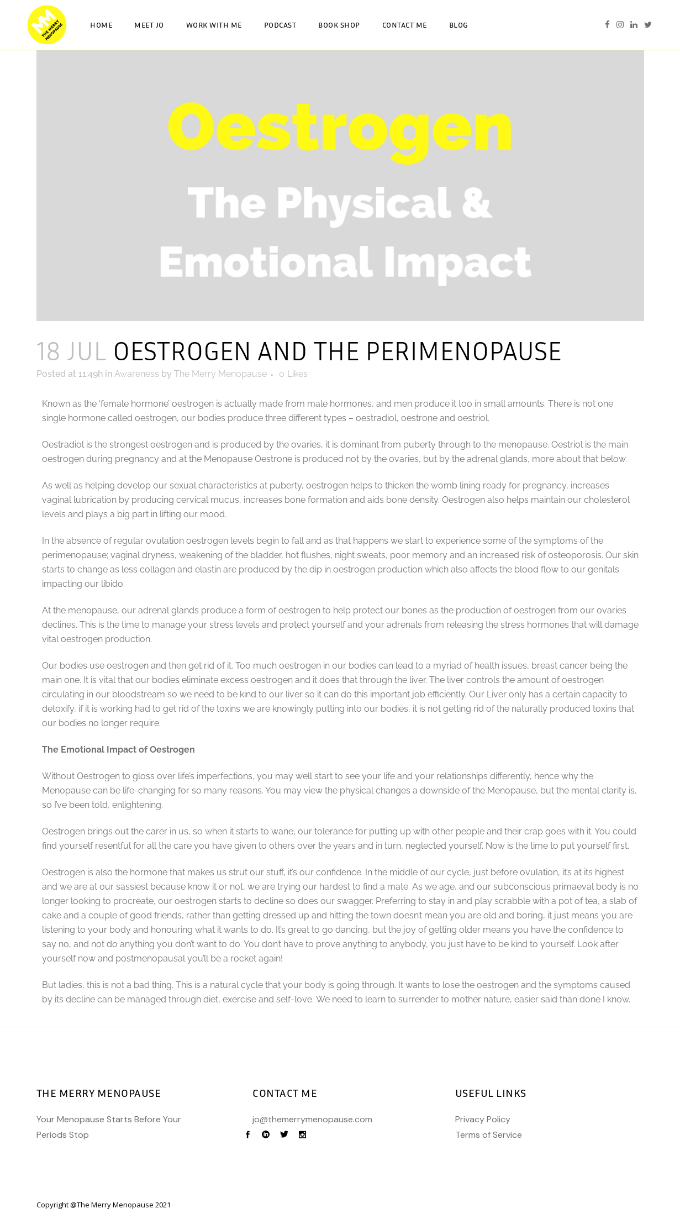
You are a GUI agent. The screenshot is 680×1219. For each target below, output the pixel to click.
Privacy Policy (482, 1119)
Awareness (136, 374)
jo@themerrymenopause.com (312, 1119)
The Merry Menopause (220, 374)
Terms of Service (488, 1135)
